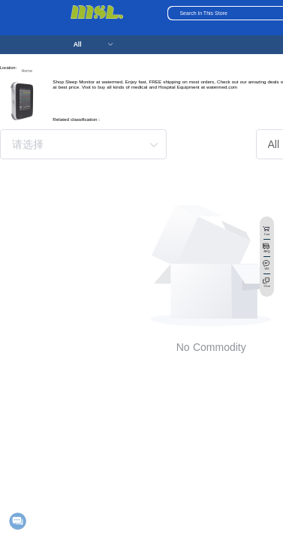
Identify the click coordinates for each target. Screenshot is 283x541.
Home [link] (26, 70)
